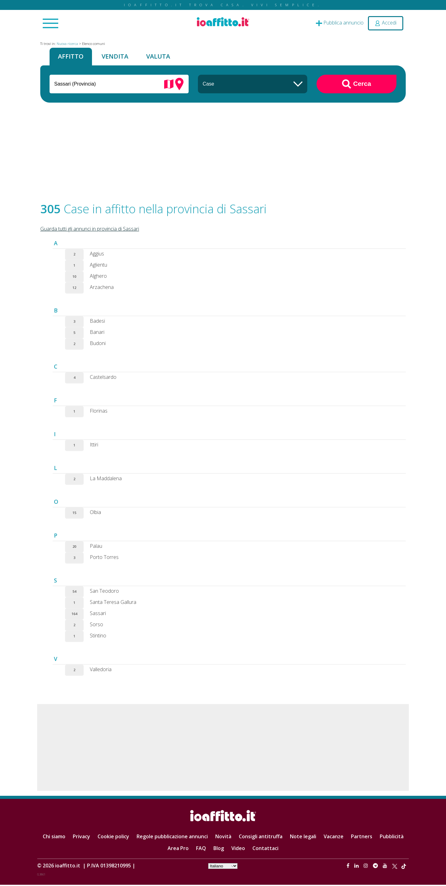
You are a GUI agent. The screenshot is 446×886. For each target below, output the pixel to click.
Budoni (98, 344)
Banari (97, 333)
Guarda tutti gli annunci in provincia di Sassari (89, 230)
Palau (96, 547)
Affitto (72, 57)
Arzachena (102, 288)
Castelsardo (103, 378)
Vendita (118, 57)
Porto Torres (104, 558)
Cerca (356, 85)
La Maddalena (106, 479)
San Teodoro (104, 592)
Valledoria (101, 670)
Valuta (164, 57)
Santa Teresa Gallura (113, 603)
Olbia (95, 513)
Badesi (97, 322)
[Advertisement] (223, 155)
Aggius (97, 254)
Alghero (98, 277)
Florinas (98, 412)
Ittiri (94, 445)
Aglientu (98, 266)
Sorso (96, 625)
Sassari (98, 614)
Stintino (98, 636)
